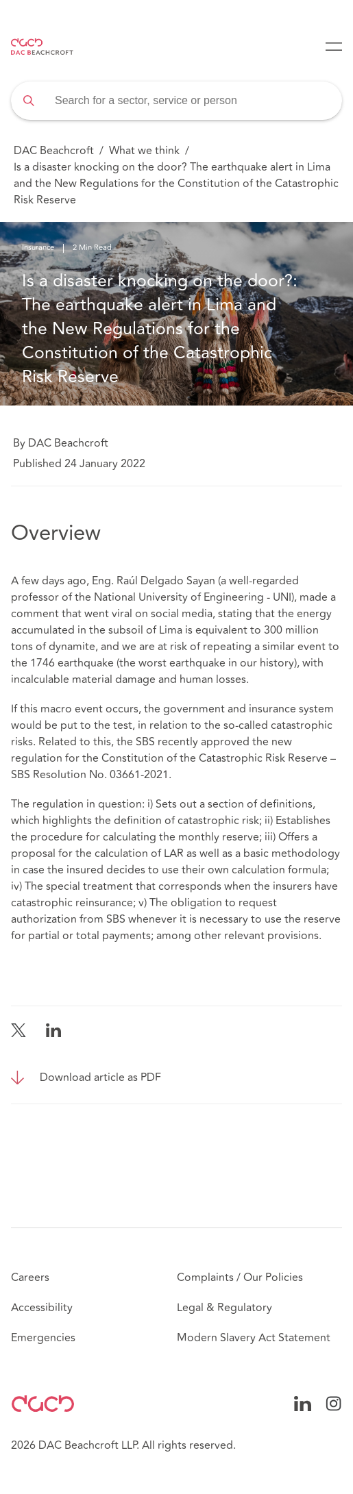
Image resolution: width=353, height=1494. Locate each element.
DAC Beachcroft (54, 150)
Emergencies (43, 1338)
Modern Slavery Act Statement (253, 1338)
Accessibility (42, 1307)
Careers (30, 1277)
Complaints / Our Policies (240, 1277)
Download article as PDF (100, 1077)
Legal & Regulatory (224, 1307)
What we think (144, 150)
